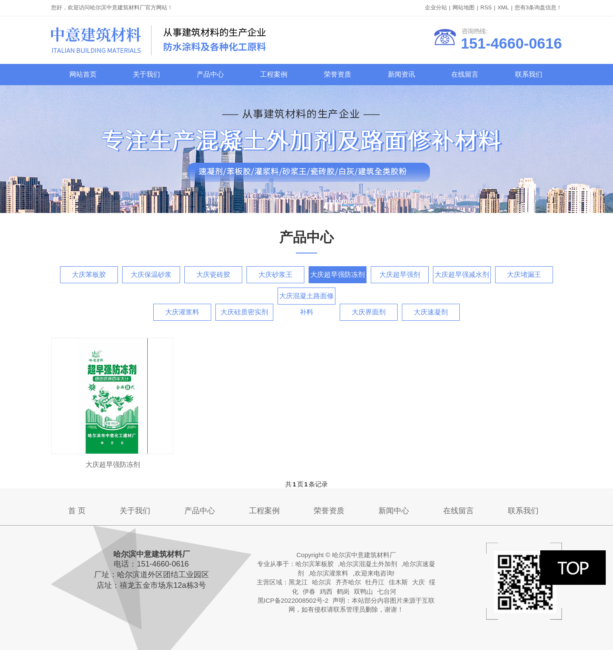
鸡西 (326, 591)
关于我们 (146, 74)
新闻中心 (393, 510)
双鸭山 (363, 591)
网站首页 (83, 74)
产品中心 (210, 74)
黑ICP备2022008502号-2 (293, 600)
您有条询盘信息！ (538, 7)
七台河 (386, 591)
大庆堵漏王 (524, 274)
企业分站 (436, 7)
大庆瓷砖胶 (213, 274)
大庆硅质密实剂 (244, 312)
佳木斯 (398, 582)
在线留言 (464, 74)
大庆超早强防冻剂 (337, 274)
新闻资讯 (401, 74)
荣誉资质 (337, 74)
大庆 (418, 582)
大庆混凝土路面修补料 (306, 298)
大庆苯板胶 (89, 274)
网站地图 (464, 7)
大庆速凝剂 (431, 312)
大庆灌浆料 (182, 312)
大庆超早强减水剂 (462, 274)
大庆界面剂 (369, 312)
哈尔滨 (321, 582)
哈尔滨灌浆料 (329, 573)
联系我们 (528, 74)
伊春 (309, 591)
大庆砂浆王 (275, 274)
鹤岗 (343, 591)
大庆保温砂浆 (151, 274)
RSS (486, 7)
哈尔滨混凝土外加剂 (368, 563)
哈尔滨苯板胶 (314, 563)
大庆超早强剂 (399, 274)
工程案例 (273, 74)
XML (503, 7)
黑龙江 (298, 582)
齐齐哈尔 (348, 582)
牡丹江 (374, 582)
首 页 (77, 510)
